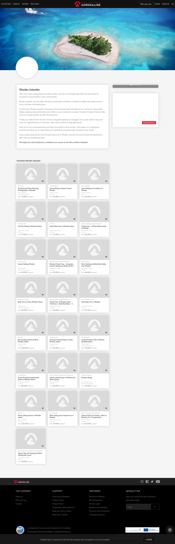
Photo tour (21, 186)
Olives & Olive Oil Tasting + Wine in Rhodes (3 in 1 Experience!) (94, 416)
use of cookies (104, 539)
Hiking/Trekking (86, 224)
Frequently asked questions (63, 507)
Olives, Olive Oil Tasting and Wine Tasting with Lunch (30, 454)
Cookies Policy (58, 500)
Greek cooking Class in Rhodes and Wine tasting (62, 379)
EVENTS (16, 4)
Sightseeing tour (97, 224)
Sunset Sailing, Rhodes (26, 264)
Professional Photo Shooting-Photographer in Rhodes (28, 189)
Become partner (95, 500)
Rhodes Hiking (86, 378)
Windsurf (20, 413)
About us (19, 496)
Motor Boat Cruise (23, 299)
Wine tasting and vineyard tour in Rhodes (62, 416)
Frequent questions (97, 515)
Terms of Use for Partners (99, 511)
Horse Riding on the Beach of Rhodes (91, 189)
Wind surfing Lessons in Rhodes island (29, 416)
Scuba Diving (54, 337)
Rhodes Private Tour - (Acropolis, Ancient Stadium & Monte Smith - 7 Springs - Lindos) (62, 265)
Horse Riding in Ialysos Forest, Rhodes (61, 189)
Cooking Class (62, 375)
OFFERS (25, 4)
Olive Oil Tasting (86, 413)
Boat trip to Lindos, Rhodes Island (30, 302)
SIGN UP (165, 4)
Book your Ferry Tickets (61, 511)
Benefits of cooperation (98, 507)
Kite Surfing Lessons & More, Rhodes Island (28, 341)
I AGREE (148, 539)
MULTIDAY (35, 4)
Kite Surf (20, 337)
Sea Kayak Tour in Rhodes (90, 302)
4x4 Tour (52, 224)
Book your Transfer (59, 515)
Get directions (149, 123)
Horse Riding (54, 186)
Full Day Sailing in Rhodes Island (30, 226)
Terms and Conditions (61, 496)
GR (172, 4)
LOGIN (157, 4)
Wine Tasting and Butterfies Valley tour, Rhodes (93, 265)
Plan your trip (145, 4)
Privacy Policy (57, 504)
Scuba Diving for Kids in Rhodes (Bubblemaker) (92, 341)
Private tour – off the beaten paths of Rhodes (93, 227)
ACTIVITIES (6, 4)
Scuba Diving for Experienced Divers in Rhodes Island (28, 379)
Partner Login (94, 504)
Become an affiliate (97, 496)
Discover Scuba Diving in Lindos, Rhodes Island (61, 341)
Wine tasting (85, 261)
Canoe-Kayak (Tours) (87, 299)
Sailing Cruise (22, 224)
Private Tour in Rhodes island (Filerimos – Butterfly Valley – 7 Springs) (61, 303)
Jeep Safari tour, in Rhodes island (62, 226)
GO (155, 507)
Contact (19, 504)
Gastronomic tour (23, 451)
